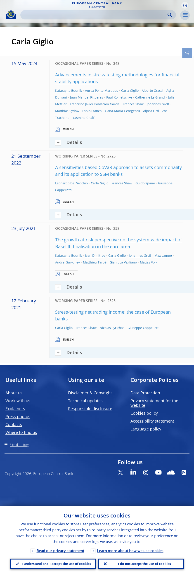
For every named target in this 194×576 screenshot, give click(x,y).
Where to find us (21, 432)
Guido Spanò (145, 183)
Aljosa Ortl (151, 111)
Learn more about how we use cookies (130, 550)
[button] (184, 5)
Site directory (19, 444)
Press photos (17, 416)
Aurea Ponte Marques (101, 90)
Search (169, 15)
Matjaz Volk (148, 262)
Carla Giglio (130, 90)
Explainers (15, 408)
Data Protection (145, 392)
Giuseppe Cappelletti (143, 328)
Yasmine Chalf (83, 117)
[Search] (94, 15)
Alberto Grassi (152, 90)
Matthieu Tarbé (94, 262)
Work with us (17, 400)
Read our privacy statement (60, 550)
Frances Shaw (133, 104)
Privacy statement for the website (154, 403)
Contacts (13, 424)
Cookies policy (144, 413)
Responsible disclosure (90, 408)
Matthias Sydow (67, 111)
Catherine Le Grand (150, 97)
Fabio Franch (92, 111)
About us (13, 392)
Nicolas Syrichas (112, 328)
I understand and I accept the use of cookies (56, 564)
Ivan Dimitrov (95, 255)
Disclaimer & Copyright (90, 392)
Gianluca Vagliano (123, 262)
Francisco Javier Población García (95, 104)
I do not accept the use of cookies (144, 564)
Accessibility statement (152, 421)
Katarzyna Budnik (68, 90)
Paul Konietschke (119, 97)
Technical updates (85, 400)
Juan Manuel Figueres (86, 97)
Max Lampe (163, 255)
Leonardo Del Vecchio (71, 183)
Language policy (145, 429)
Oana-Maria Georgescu (122, 111)
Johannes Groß (158, 104)
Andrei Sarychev (67, 262)
